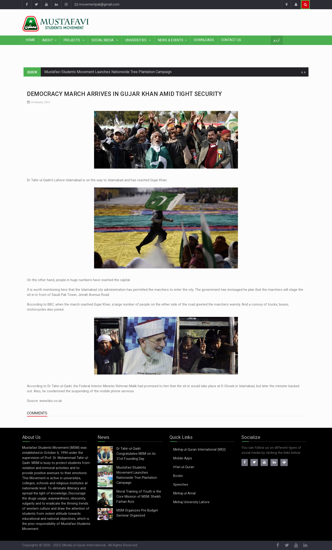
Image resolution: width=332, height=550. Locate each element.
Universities (136, 40)
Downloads (204, 40)
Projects (72, 40)
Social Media (103, 40)
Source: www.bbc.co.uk (44, 401)
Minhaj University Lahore (191, 502)
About (47, 40)
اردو (276, 40)
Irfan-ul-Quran (183, 467)
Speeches (180, 485)
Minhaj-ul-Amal (184, 493)
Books (178, 476)
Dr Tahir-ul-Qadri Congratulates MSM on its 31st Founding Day (136, 454)
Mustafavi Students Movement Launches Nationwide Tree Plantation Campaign (108, 72)
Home (30, 40)
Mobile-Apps (182, 458)
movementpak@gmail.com (97, 4)
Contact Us (231, 40)
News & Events (170, 40)
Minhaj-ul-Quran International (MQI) (199, 450)
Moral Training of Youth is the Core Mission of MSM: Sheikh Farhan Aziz (138, 497)
